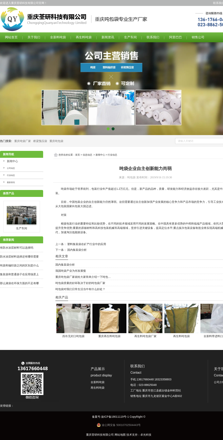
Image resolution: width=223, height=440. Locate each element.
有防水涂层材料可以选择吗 (16, 247)
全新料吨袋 (58, 37)
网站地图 (120, 434)
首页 (77, 154)
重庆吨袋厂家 (22, 141)
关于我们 (34, 37)
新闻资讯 (108, 37)
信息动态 (87, 154)
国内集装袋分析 (76, 249)
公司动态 (11, 168)
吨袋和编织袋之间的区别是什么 (19, 265)
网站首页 (11, 37)
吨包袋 (131, 177)
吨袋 (63, 188)
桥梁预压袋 (40, 141)
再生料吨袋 (84, 37)
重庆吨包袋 (56, 141)
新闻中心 (12, 161)
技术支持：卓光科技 (138, 434)
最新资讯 (11, 182)
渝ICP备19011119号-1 (115, 416)
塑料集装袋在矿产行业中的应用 (86, 244)
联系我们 (153, 37)
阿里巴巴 (175, 37)
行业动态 (11, 175)
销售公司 (198, 37)
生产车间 (130, 37)
